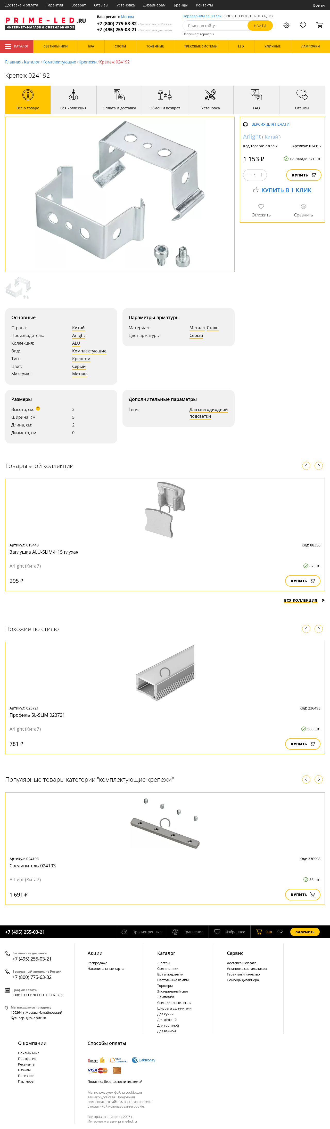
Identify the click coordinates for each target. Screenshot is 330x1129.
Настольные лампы (173, 980)
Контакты (204, 5)
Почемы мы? (28, 1053)
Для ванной (166, 1031)
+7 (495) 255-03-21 (134, 30)
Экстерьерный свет (172, 991)
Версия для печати (271, 124)
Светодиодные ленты (174, 1002)
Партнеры (26, 1081)
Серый (79, 366)
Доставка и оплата (21, 5)
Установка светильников (247, 968)
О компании (32, 1043)
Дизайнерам (154, 5)
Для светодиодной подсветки (208, 413)
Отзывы (101, 5)
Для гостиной (168, 1025)
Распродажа (97, 963)
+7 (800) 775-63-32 (134, 24)
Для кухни (165, 1014)
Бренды (181, 5)
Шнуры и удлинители (174, 1008)
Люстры (163, 963)
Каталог (16, 46)
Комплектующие (59, 62)
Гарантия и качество (243, 974)
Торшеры (165, 985)
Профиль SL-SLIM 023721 (37, 715)
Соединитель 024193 (33, 865)
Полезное (26, 1075)
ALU (76, 343)
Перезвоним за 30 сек (202, 16)
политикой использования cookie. (117, 1106)
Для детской (167, 1019)
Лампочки (165, 997)
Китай (78, 327)
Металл (79, 374)
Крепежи (88, 62)
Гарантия (54, 5)
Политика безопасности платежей (115, 1081)
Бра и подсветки (170, 974)
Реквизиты (26, 1064)
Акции (95, 953)
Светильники (167, 968)
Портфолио (27, 1058)
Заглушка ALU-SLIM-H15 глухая (44, 552)
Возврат (78, 5)
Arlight (78, 335)
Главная (13, 62)
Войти (319, 5)
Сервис (235, 953)
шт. (265, 932)
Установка (126, 5)
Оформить (305, 932)
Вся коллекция (304, 600)
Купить (304, 175)
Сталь (213, 327)
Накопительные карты (106, 968)
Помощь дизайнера (243, 980)
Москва (127, 17)
